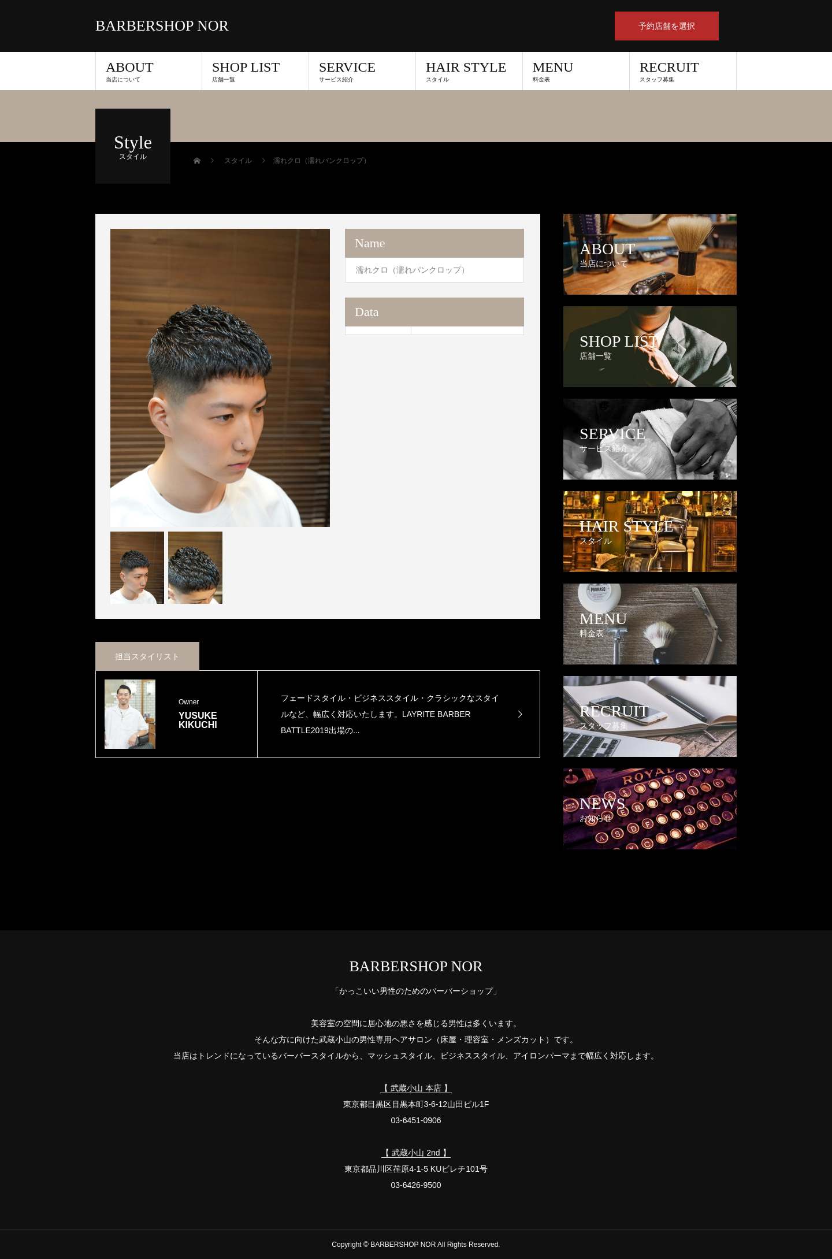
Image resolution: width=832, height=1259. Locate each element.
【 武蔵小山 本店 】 (416, 1088)
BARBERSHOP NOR (162, 26)
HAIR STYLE (469, 71)
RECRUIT (683, 71)
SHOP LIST (255, 71)
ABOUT (149, 71)
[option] (220, 378)
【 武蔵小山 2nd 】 (415, 1152)
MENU (576, 71)
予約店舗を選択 (666, 26)
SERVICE (362, 71)
